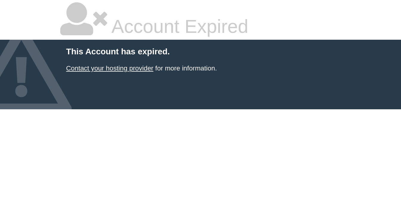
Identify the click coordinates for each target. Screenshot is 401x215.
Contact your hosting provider (109, 68)
